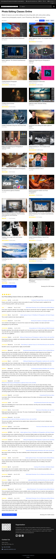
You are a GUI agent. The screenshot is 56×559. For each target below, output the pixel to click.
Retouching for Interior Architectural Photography (13, 168)
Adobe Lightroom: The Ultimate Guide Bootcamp (13, 60)
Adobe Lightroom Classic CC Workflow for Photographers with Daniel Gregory (37, 315)
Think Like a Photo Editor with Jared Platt (45, 410)
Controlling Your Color (7, 259)
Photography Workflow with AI (36, 168)
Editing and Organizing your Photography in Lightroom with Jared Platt (38, 361)
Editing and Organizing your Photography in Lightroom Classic (12, 147)
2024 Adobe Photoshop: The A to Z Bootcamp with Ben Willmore (40, 307)
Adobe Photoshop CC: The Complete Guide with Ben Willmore (40, 489)
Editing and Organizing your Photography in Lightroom (39, 61)
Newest (47, 20)
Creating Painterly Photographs (9, 81)
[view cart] (44, 1)
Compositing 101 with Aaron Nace (47, 395)
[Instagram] (23, 536)
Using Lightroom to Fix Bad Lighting (37, 259)
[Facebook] (20, 536)
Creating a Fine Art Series (8, 103)
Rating (52, 20)
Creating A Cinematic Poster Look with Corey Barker (42, 300)
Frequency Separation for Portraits (10, 279)
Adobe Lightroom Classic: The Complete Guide (40, 38)
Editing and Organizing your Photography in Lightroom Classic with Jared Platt (37, 337)
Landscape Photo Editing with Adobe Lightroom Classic (40, 126)
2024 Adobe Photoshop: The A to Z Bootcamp (13, 38)
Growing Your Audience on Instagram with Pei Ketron (42, 320)
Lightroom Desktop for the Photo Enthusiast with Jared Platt (41, 480)
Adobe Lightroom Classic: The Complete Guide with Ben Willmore (40, 457)
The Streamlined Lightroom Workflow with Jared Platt (42, 368)
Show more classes (9, 286)
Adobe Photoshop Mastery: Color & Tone (39, 237)
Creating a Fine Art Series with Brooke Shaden (44, 467)
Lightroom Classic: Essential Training (37, 103)
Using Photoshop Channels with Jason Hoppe (44, 402)
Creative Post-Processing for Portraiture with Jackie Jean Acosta (40, 450)
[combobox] (35, 6)
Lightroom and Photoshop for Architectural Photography (39, 280)
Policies (28, 557)
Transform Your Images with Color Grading (12, 237)
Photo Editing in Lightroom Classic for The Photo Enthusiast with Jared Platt (37, 344)
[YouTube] (17, 536)
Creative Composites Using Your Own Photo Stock (14, 125)
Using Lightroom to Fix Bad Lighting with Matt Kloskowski (41, 328)
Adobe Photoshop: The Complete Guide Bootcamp (41, 214)
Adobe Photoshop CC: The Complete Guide (39, 146)
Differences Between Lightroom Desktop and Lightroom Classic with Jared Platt (19, 419)
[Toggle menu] (54, 6)
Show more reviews (9, 514)
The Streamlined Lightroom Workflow (11, 190)
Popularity (42, 20)
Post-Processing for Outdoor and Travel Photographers (38, 191)
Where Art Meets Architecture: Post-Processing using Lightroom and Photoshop (13, 214)
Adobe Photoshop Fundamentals (37, 81)
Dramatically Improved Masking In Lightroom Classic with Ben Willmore (38, 350)
